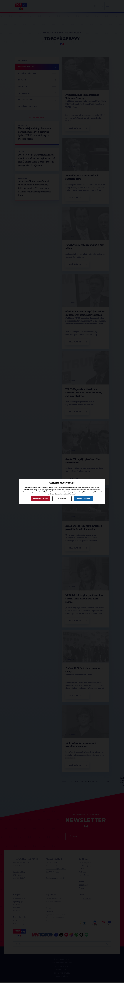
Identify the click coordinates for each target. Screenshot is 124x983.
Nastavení (62, 498)
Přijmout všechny (83, 498)
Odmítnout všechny (40, 498)
